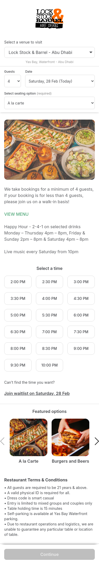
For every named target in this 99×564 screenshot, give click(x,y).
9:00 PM (81, 348)
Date (28, 71)
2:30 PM (49, 282)
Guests (9, 71)
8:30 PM (49, 348)
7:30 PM (81, 332)
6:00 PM (81, 315)
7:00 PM (49, 332)
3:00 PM (81, 282)
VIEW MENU (16, 214)
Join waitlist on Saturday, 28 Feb (37, 393)
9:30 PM (17, 365)
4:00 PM (49, 298)
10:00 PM (49, 365)
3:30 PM (17, 298)
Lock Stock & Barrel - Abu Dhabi (50, 52)
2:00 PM (17, 282)
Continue (49, 554)
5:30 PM (49, 315)
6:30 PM (17, 332)
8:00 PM (17, 348)
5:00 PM (17, 315)
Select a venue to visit (23, 42)
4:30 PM (81, 298)
